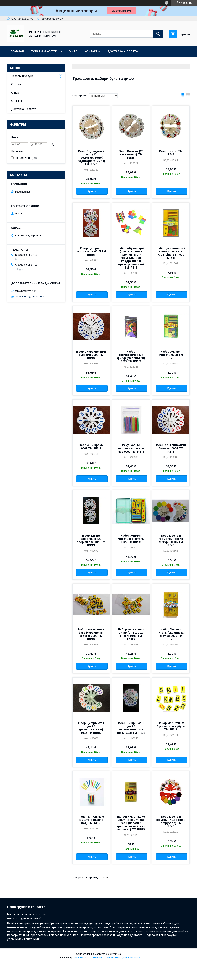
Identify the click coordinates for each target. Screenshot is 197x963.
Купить (92, 191)
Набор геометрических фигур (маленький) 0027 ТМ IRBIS (131, 356)
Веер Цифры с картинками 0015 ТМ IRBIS (91, 251)
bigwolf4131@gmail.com (29, 296)
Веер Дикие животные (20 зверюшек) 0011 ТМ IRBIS (91, 540)
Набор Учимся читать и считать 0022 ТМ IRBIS (131, 539)
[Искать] (158, 34)
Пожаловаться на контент (87, 957)
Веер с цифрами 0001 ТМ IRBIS (91, 446)
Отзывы (16, 100)
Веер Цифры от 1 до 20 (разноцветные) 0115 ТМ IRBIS (91, 727)
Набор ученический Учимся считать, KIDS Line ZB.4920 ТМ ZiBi (170, 253)
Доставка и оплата (123, 51)
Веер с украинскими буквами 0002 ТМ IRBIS (91, 355)
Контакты (92, 51)
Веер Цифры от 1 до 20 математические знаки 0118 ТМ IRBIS (131, 727)
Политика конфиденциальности (122, 957)
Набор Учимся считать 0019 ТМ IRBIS (171, 355)
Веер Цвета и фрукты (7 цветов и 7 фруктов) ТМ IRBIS (170, 821)
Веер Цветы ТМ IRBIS (171, 153)
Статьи (16, 84)
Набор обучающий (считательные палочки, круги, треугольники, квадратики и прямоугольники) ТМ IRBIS (131, 258)
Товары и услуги (44, 51)
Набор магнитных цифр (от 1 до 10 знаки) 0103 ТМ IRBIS (131, 634)
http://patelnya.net (25, 290)
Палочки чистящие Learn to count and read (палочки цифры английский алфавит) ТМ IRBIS (131, 823)
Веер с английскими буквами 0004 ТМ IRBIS (171, 448)
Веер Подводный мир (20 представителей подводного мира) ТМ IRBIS (91, 158)
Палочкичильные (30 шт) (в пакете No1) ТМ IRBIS (91, 820)
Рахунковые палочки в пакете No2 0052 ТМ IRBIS (131, 448)
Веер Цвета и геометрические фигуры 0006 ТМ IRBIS (171, 540)
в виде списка (188, 95)
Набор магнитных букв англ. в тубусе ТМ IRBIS (171, 726)
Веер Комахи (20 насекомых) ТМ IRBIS (131, 154)
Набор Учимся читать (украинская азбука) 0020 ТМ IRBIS (171, 634)
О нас (73, 51)
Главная (17, 51)
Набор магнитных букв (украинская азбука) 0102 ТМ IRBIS (91, 634)
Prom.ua (116, 954)
